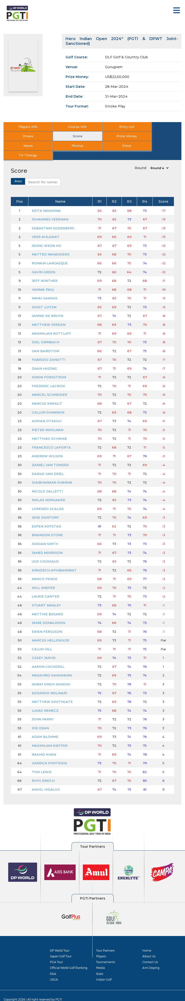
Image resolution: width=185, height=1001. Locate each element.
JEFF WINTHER (45, 271)
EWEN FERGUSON (47, 622)
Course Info (70, 127)
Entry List (114, 127)
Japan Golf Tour (61, 946)
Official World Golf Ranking (68, 958)
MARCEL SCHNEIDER (49, 385)
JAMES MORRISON (47, 543)
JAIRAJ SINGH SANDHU (51, 674)
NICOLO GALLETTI (47, 482)
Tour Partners (105, 940)
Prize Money (70, 136)
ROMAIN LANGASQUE (50, 253)
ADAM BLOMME (45, 727)
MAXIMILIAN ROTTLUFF (51, 324)
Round (140, 158)
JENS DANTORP (45, 508)
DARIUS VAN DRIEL (48, 464)
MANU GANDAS (45, 289)
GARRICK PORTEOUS (49, 754)
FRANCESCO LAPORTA (51, 438)
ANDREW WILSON (47, 447)
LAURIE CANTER (45, 587)
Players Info (25, 127)
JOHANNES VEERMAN (50, 210)
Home (146, 940)
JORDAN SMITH (45, 534)
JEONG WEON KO (46, 236)
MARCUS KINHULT (47, 394)
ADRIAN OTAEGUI (46, 412)
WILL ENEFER (43, 578)
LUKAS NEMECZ (45, 701)
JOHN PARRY (43, 710)
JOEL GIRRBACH (45, 333)
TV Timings (70, 146)
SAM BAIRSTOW (45, 341)
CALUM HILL (42, 639)
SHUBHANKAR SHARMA (52, 473)
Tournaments (105, 952)
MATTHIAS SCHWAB (49, 429)
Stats (99, 964)
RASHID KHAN (44, 745)
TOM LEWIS (42, 762)
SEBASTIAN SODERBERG (53, 218)
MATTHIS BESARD (47, 604)
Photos (159, 136)
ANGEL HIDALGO (46, 780)
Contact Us (150, 952)
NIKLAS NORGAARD (48, 490)
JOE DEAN (40, 718)
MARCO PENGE (44, 569)
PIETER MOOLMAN (47, 420)
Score (26, 136)
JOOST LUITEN (44, 297)
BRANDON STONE (47, 525)
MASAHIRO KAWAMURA (52, 666)
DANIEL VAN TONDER (50, 455)
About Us (148, 946)
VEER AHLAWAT (45, 227)
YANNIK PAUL (43, 280)
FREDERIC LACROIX (48, 376)
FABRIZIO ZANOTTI (48, 350)
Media (100, 958)
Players (101, 946)
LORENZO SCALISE (48, 499)
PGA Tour (56, 952)
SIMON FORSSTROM (49, 368)
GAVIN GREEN (43, 262)
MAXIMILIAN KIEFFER (49, 736)
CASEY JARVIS (44, 648)
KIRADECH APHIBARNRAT (54, 561)
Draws (159, 127)
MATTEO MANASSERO (51, 245)
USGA (54, 969)
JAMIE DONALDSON (48, 613)
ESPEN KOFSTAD (46, 517)
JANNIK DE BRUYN (47, 306)
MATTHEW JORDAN (49, 315)
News (114, 136)
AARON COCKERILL (48, 657)
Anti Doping (150, 958)
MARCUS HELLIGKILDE (50, 631)
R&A (53, 964)
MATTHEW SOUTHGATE (52, 692)
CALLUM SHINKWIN (48, 403)
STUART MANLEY (46, 596)
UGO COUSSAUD (45, 552)
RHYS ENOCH (43, 771)
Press (25, 146)
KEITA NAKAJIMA (46, 201)
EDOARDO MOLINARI (49, 683)
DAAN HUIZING (44, 359)
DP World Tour (59, 940)
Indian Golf (104, 969)
